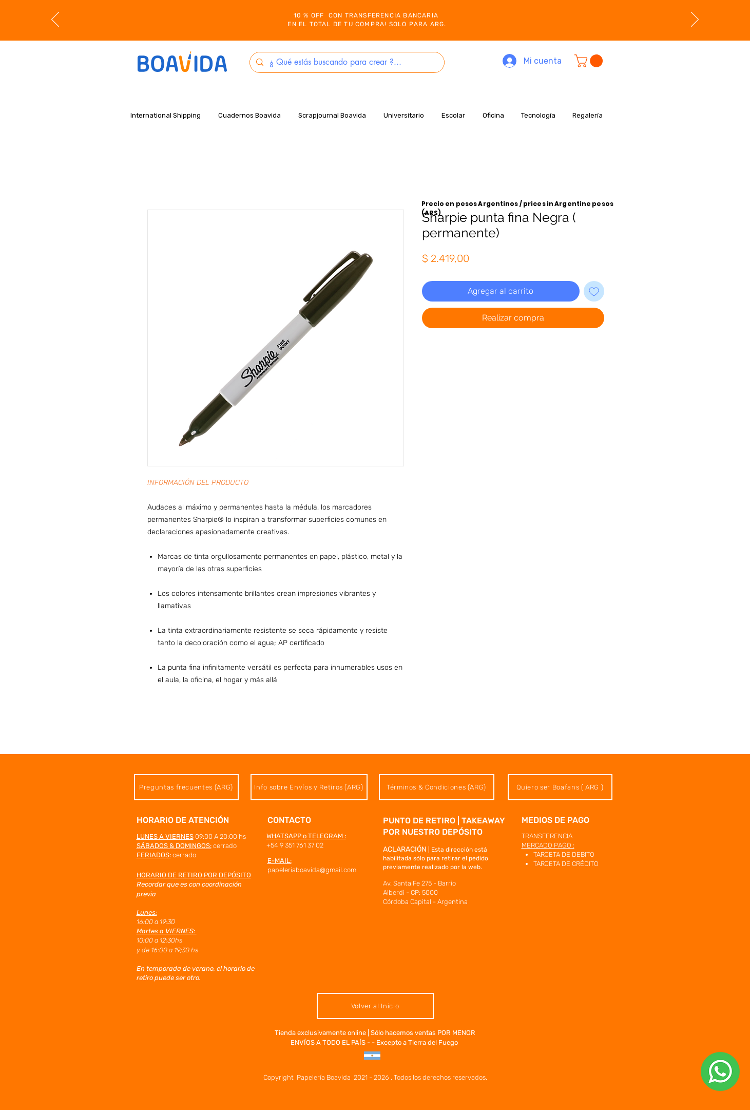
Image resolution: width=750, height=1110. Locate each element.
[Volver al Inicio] (375, 1006)
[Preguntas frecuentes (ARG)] (186, 787)
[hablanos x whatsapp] (720, 1071)
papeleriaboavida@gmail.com (311, 870)
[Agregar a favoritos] (594, 291)
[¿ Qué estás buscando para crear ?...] (346, 62)
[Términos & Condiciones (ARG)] (436, 787)
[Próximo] (695, 20)
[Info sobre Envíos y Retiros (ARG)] (309, 787)
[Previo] (55, 20)
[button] (590, 60)
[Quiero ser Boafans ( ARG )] (560, 787)
